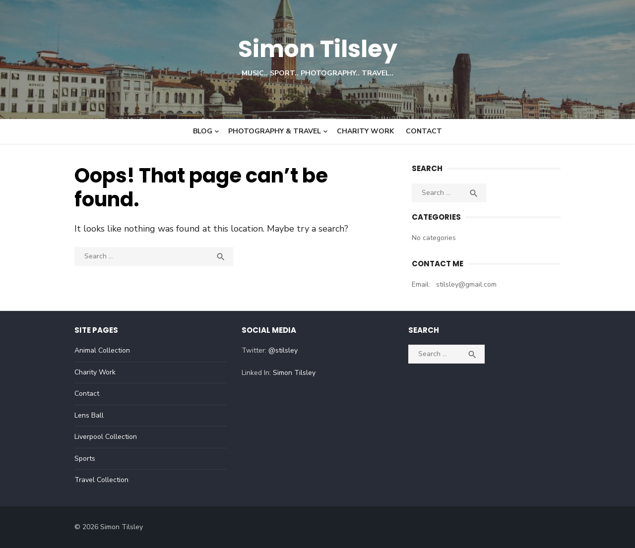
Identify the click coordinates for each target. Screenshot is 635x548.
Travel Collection (101, 480)
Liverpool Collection (105, 436)
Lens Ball (89, 415)
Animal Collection (102, 350)
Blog (202, 131)
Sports (84, 458)
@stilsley (283, 350)
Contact (424, 131)
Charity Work (365, 131)
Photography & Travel (274, 131)
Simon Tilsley (318, 48)
